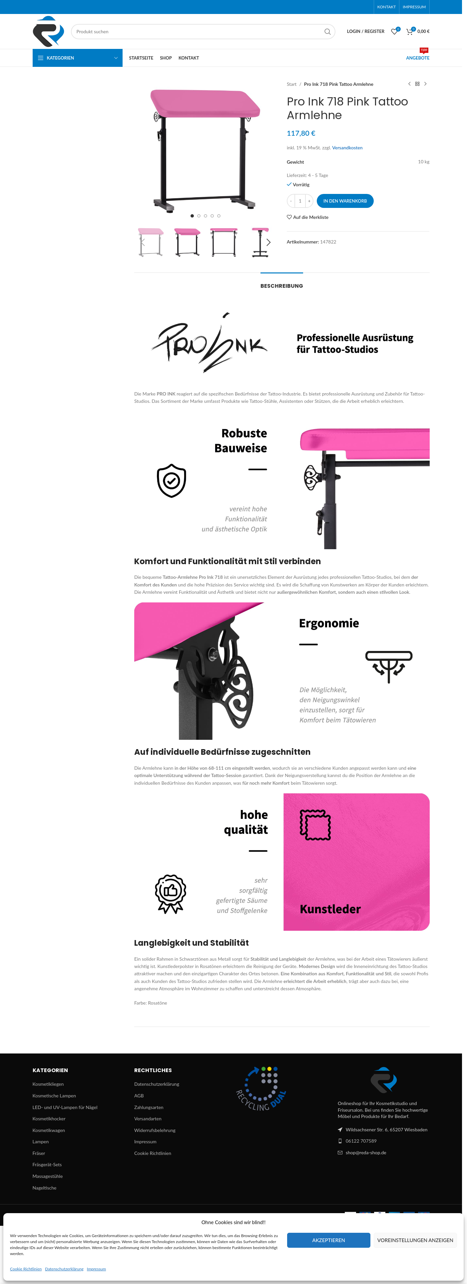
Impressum (96, 1268)
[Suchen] (203, 31)
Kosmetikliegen (48, 1084)
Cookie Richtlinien (26, 1268)
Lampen (41, 1141)
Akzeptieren (328, 1240)
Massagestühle (48, 1176)
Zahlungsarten (149, 1107)
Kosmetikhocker (49, 1118)
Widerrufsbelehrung (155, 1130)
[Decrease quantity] (291, 201)
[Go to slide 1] (192, 216)
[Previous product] (410, 84)
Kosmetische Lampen (54, 1095)
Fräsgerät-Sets (47, 1164)
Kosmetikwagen (49, 1130)
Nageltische (45, 1188)
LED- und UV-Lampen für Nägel (65, 1107)
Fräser (39, 1153)
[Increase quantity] (309, 201)
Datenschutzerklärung (64, 1268)
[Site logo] (48, 31)
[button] (142, 242)
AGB (139, 1095)
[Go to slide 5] (219, 216)
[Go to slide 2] (199, 216)
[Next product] (426, 84)
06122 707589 (361, 1141)
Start (291, 84)
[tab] (281, 282)
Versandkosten (347, 147)
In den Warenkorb (345, 201)
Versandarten (148, 1118)
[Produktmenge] (300, 201)
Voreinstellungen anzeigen (415, 1240)
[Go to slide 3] (205, 216)
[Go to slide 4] (212, 216)
